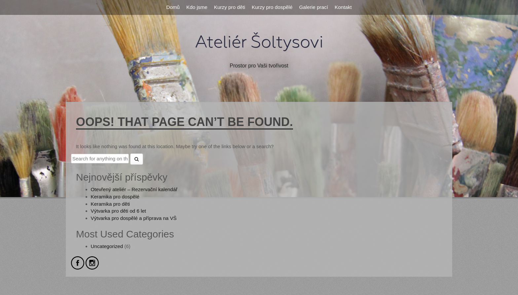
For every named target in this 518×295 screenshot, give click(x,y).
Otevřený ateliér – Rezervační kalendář (134, 189)
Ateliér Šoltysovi (259, 42)
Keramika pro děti (110, 204)
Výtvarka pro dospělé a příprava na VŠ (134, 218)
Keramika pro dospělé (115, 196)
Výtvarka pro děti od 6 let (118, 211)
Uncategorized (107, 246)
